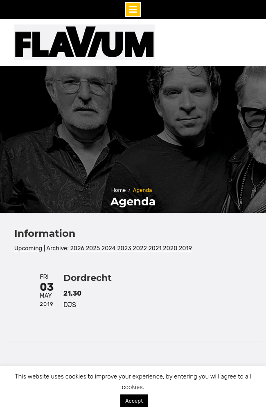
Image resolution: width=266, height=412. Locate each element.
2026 (77, 248)
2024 (108, 248)
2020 (170, 248)
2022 (140, 248)
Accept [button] (134, 401)
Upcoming (28, 248)
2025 (93, 248)
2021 (154, 248)
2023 (124, 248)
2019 (185, 248)
